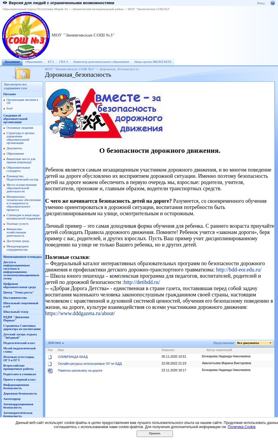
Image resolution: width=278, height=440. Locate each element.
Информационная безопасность (16, 386)
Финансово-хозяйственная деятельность (16, 232)
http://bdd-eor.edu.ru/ (239, 270)
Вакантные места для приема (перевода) (21, 160)
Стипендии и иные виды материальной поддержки (24, 216)
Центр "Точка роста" (18, 292)
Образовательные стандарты (18, 169)
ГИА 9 (63, 61)
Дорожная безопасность (20, 393)
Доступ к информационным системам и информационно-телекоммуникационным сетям (21, 270)
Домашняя (12, 61)
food (10, 108)
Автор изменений (219, 350)
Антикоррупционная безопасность (18, 406)
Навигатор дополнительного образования (101, 61)
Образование (34, 61)
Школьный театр (15, 311)
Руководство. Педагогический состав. (23, 178)
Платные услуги (17, 223)
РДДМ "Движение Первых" (16, 318)
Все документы (248, 343)
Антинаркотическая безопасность (17, 414)
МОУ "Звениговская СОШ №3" (149, 9)
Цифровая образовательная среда (19, 285)
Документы (14, 148)
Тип (50, 350)
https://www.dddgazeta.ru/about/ (80, 313)
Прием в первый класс (19, 379)
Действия (54, 342)
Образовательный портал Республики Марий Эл (35, 9)
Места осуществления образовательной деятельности (22, 188)
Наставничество (15, 297)
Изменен (168, 350)
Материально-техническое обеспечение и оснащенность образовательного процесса (24, 203)
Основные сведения (20, 127)
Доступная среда (18, 241)
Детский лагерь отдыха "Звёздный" (20, 336)
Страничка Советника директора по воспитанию (22, 327)
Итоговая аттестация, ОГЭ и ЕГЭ (18, 358)
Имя (61, 350)
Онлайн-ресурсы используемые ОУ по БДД (90, 363)
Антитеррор (12, 398)
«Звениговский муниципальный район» (97, 9)
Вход (260, 3)
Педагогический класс (19, 343)
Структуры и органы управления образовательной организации (20, 137)
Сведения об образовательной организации (15, 119)
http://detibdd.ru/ (142, 282)
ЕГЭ (51, 61)
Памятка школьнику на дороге (80, 370)
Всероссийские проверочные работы (18, 367)
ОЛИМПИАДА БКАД (73, 357)
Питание (9, 94)
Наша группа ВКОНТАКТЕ (152, 61)
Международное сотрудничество (18, 248)
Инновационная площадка (22, 256)
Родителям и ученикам (19, 374)
